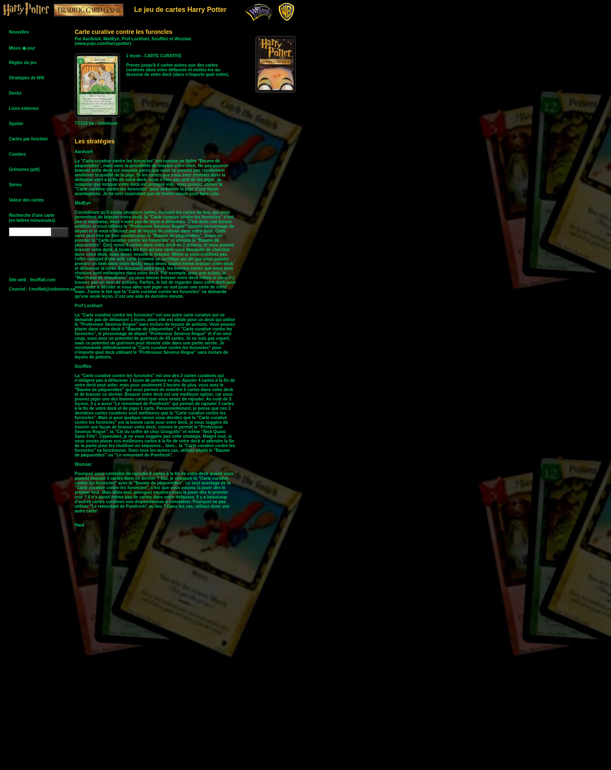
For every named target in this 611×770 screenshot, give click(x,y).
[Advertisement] (284, 233)
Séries (15, 184)
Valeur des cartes (26, 200)
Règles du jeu (22, 62)
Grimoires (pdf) (24, 169)
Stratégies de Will (26, 78)
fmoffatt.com (43, 279)
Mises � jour (22, 48)
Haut (79, 525)
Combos (17, 154)
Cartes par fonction (28, 139)
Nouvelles (19, 32)
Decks (15, 93)
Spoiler (16, 123)
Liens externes (24, 108)
